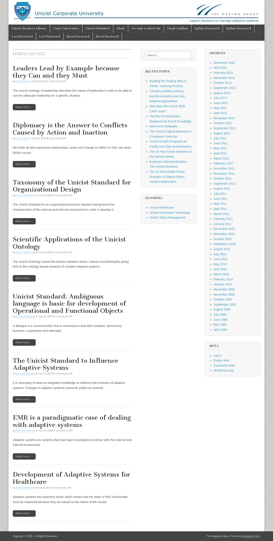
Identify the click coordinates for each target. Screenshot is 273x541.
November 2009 (224, 294)
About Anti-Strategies (164, 126)
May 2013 (220, 108)
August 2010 (221, 249)
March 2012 (221, 158)
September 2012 (224, 128)
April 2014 (220, 67)
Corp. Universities (66, 28)
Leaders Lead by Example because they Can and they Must (66, 71)
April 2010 (220, 269)
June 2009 (220, 319)
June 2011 (220, 198)
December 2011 (224, 168)
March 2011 (221, 214)
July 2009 (219, 314)
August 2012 (221, 133)
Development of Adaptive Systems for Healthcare (71, 478)
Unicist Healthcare (162, 207)
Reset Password (78, 36)
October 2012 (222, 123)
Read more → (24, 107)
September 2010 (224, 244)
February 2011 (223, 218)
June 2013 (220, 103)
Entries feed (221, 360)
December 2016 (224, 62)
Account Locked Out (146, 28)
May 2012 (220, 148)
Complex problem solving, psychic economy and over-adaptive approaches (168, 96)
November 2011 (224, 173)
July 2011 (219, 193)
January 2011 (222, 224)
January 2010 (222, 284)
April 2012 (220, 153)
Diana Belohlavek (25, 195)
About (120, 28)
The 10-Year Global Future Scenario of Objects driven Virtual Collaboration (167, 176)
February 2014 (223, 72)
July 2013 (219, 98)
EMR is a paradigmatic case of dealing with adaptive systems (72, 421)
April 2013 (220, 113)
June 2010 (220, 259)
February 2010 (223, 279)
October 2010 (222, 239)
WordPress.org (223, 370)
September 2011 (224, 183)
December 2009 (224, 289)
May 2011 (220, 203)
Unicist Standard (98, 28)
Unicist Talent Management (168, 217)
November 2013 (224, 78)
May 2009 (220, 324)
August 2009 (221, 309)
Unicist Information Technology (170, 212)
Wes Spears (22, 81)
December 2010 (224, 229)
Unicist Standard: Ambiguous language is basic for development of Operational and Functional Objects (69, 304)
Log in (217, 355)
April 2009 (220, 329)
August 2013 (221, 93)
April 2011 (220, 208)
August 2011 (221, 188)
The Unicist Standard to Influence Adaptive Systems (65, 364)
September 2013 (224, 88)
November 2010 (224, 234)
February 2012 (223, 163)
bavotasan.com (251, 536)
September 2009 (224, 304)
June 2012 (220, 143)
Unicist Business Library (29, 28)
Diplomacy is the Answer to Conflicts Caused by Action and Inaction (70, 128)
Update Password (207, 28)
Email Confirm (177, 28)
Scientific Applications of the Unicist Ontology (69, 242)
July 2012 (219, 138)
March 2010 (221, 274)
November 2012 (224, 118)
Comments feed (224, 365)
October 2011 (222, 178)
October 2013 (222, 82)
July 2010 (219, 254)
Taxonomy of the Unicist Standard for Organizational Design (72, 185)
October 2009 (222, 299)
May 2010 (220, 264)
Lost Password (22, 36)
